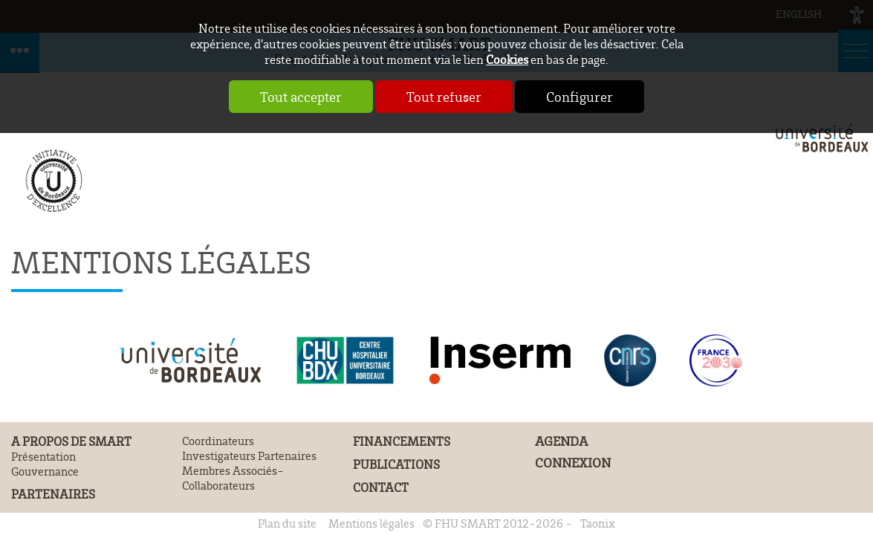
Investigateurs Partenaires (249, 455)
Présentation (43, 456)
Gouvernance (45, 471)
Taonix (597, 523)
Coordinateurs (218, 440)
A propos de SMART (71, 441)
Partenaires (53, 494)
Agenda (561, 441)
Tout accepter (301, 97)
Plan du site (287, 523)
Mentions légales (371, 523)
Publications (396, 464)
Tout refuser (443, 97)
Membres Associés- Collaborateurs (233, 478)
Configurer (579, 97)
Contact (381, 487)
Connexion (573, 462)
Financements (401, 441)
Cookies (507, 59)
